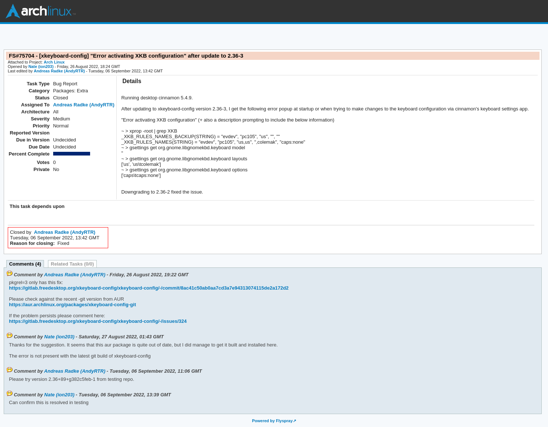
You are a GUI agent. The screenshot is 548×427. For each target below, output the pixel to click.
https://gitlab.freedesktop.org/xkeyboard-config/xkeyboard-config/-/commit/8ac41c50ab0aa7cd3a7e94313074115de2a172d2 (148, 288)
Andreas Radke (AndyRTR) (59, 71)
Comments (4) (25, 264)
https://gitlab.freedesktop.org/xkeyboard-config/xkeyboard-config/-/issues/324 (97, 321)
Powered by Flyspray (272, 421)
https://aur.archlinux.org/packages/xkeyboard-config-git (72, 304)
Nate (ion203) (41, 66)
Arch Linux (41, 11)
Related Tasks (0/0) (72, 264)
